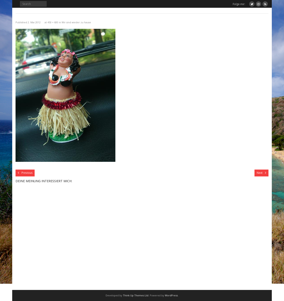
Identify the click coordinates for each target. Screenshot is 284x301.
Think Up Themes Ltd (135, 295)
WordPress (171, 295)
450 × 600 (52, 22)
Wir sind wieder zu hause (76, 22)
